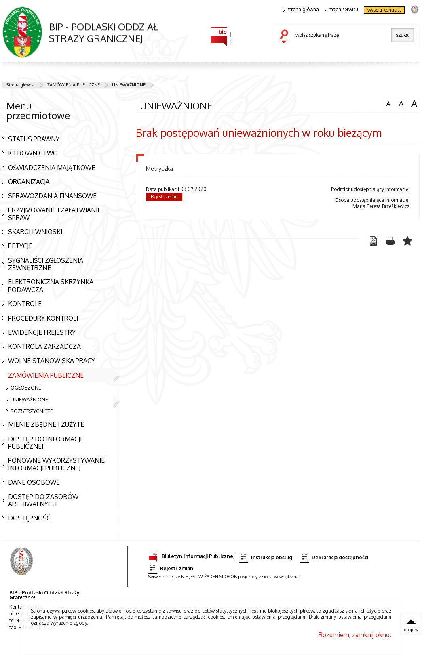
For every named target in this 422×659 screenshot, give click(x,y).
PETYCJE (20, 246)
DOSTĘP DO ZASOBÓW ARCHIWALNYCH (43, 500)
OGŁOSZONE (26, 388)
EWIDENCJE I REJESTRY (42, 332)
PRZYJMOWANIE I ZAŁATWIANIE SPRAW (54, 214)
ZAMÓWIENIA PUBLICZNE (73, 85)
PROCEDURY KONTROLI (43, 318)
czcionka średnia (401, 103)
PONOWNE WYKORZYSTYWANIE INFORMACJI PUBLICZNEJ (56, 464)
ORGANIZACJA (29, 182)
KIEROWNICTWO (33, 153)
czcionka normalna (388, 102)
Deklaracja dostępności (334, 558)
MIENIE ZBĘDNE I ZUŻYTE (46, 424)
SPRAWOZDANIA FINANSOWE (52, 196)
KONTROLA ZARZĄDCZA (44, 346)
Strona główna (20, 85)
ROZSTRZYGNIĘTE (32, 411)
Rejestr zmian (164, 196)
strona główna (301, 9)
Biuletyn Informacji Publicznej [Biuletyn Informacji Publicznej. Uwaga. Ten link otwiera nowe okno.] (191, 555)
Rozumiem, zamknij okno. (355, 635)
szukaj (286, 37)
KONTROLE (25, 304)
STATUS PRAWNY (33, 139)
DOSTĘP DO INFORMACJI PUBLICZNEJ (45, 443)
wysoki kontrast (384, 10)
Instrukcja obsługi (266, 558)
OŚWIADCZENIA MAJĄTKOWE (51, 168)
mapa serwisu (341, 9)
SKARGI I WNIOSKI (35, 232)
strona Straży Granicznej (414, 9)
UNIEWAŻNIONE (129, 85)
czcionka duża (414, 103)
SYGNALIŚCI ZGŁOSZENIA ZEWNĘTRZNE (45, 264)
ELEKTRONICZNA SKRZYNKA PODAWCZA (50, 286)
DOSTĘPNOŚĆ (29, 518)
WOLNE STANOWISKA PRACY (51, 361)
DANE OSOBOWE (34, 482)
